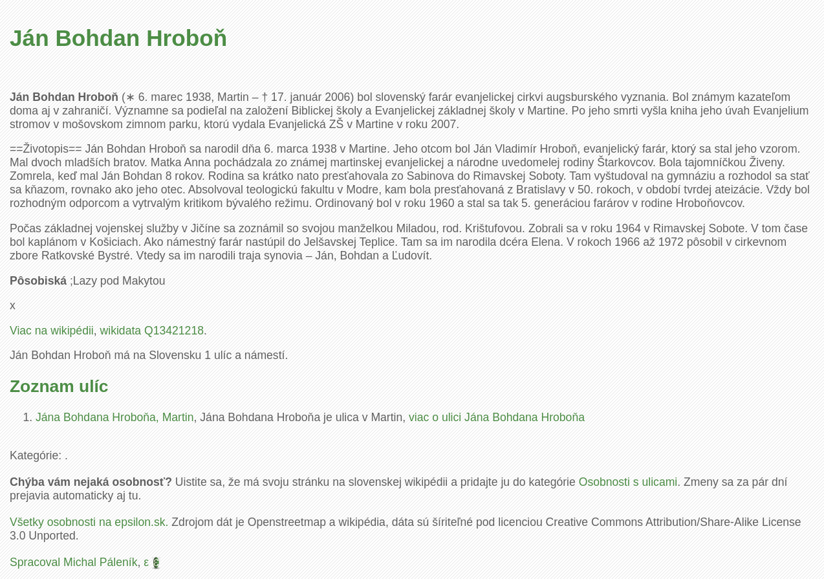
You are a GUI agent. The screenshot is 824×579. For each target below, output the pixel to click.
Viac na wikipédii (52, 330)
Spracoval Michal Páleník (74, 562)
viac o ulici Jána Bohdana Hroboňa (497, 417)
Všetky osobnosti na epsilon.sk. (89, 522)
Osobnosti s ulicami (628, 481)
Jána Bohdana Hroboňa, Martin (115, 417)
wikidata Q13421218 (152, 330)
